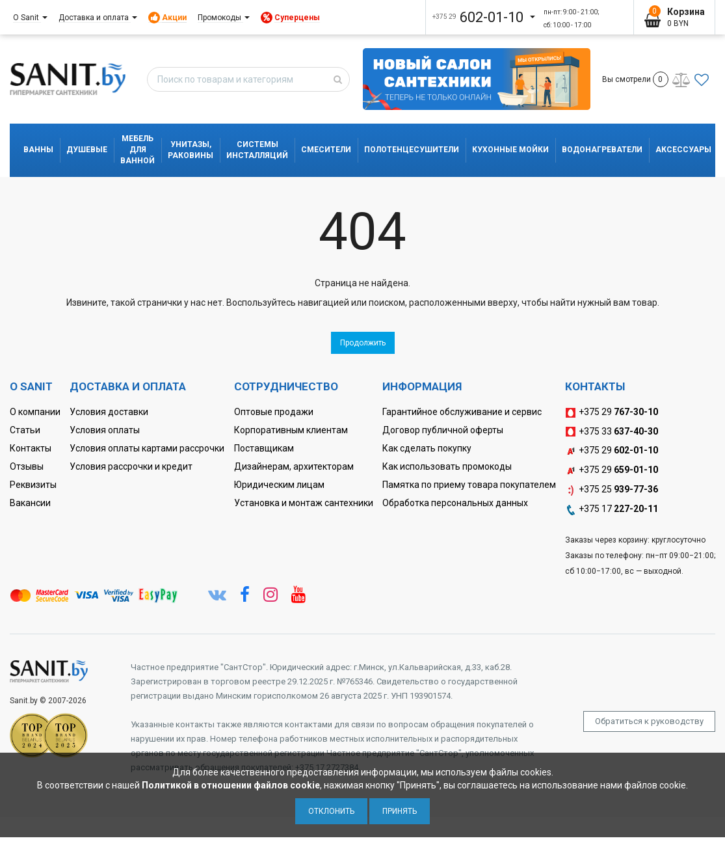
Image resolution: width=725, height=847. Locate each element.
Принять (399, 811)
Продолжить (363, 342)
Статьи (25, 430)
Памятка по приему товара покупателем (469, 484)
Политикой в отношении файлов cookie (231, 785)
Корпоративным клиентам (291, 430)
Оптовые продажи (273, 412)
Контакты (30, 448)
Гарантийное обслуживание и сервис (462, 412)
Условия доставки (109, 412)
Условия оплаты (105, 430)
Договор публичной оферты (442, 430)
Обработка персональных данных (455, 503)
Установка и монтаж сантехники (303, 503)
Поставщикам (264, 448)
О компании (35, 412)
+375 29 (611, 412)
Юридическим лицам (279, 484)
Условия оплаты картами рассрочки (147, 448)
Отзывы (27, 466)
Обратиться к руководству (649, 721)
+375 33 (611, 432)
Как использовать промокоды (447, 466)
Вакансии (30, 503)
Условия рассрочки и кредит (131, 466)
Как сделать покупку (426, 448)
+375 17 (611, 509)
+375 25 (611, 490)
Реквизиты (33, 484)
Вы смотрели (635, 79)
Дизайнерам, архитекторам (294, 466)
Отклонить (331, 811)
